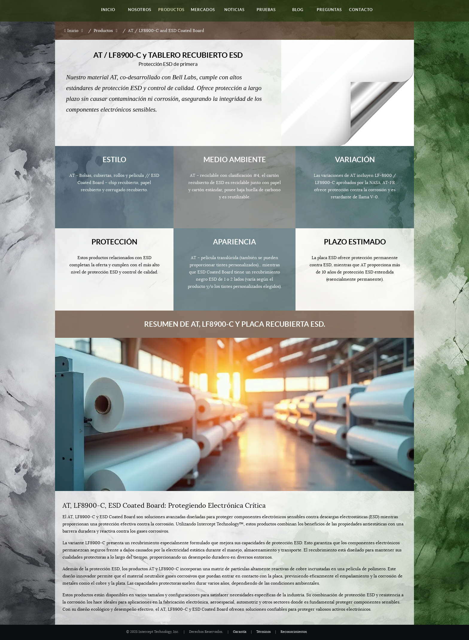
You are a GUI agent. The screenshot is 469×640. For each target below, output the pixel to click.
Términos (263, 632)
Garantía (239, 632)
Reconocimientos (294, 632)
